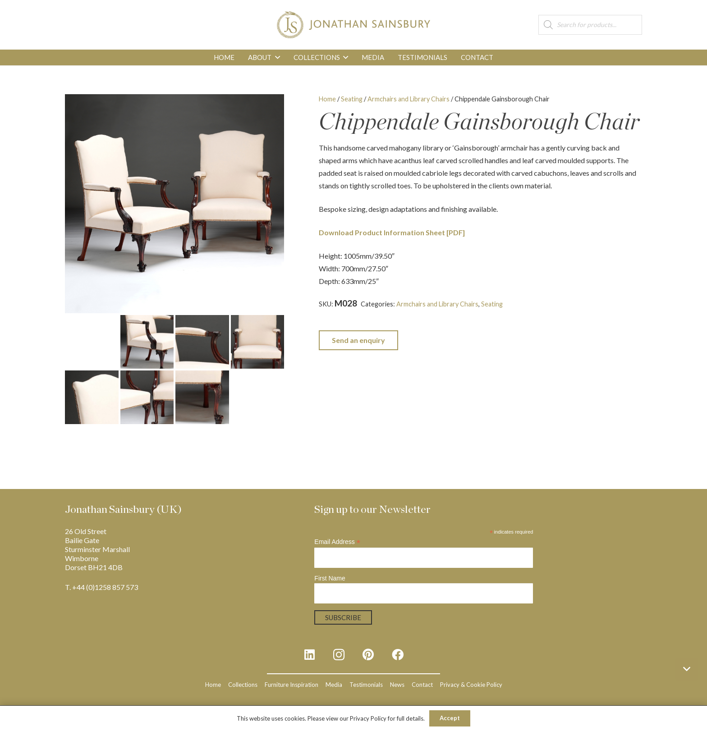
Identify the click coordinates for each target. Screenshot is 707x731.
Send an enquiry (358, 340)
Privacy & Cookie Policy (471, 684)
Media (334, 684)
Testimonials (366, 684)
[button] (275, 57)
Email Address (337, 542)
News (397, 684)
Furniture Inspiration (291, 684)
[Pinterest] (368, 654)
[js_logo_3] (353, 24)
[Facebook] (397, 654)
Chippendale (541, 304)
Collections (242, 684)
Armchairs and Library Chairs (408, 99)
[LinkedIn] (309, 654)
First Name (329, 578)
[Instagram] (339, 654)
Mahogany (605, 304)
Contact (422, 684)
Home (327, 99)
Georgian (574, 304)
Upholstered (337, 314)
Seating (352, 99)
